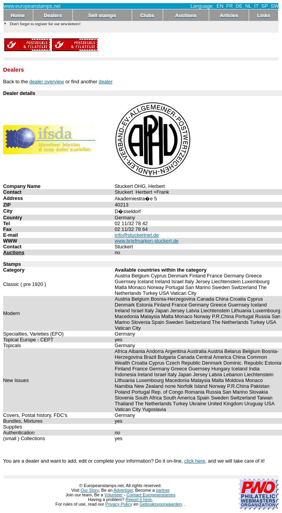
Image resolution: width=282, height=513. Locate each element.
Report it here (139, 499)
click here (194, 461)
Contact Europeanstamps (151, 494)
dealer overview (46, 81)
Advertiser (123, 490)
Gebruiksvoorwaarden (160, 504)
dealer (106, 81)
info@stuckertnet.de (137, 235)
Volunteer (113, 494)
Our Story (90, 490)
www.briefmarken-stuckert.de (147, 241)
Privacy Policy (118, 504)
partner (163, 490)
